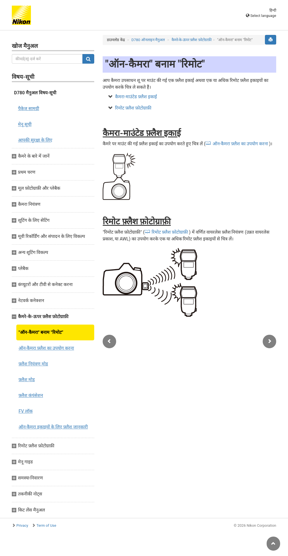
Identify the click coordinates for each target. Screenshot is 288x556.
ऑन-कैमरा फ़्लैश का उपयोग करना (46, 348)
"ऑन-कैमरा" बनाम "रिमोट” (41, 332)
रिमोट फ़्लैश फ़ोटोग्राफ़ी (133, 108)
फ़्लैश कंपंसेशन (31, 395)
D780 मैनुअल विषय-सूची (35, 92)
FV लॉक (26, 411)
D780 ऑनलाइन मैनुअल (148, 40)
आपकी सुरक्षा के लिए (35, 140)
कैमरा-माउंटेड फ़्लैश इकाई (136, 96)
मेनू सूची (25, 124)
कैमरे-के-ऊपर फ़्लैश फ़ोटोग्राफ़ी (192, 40)
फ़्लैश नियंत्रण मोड (33, 364)
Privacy (22, 525)
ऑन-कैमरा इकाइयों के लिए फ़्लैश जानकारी (53, 427)
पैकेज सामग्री (28, 108)
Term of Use (46, 525)
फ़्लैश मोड (27, 379)
